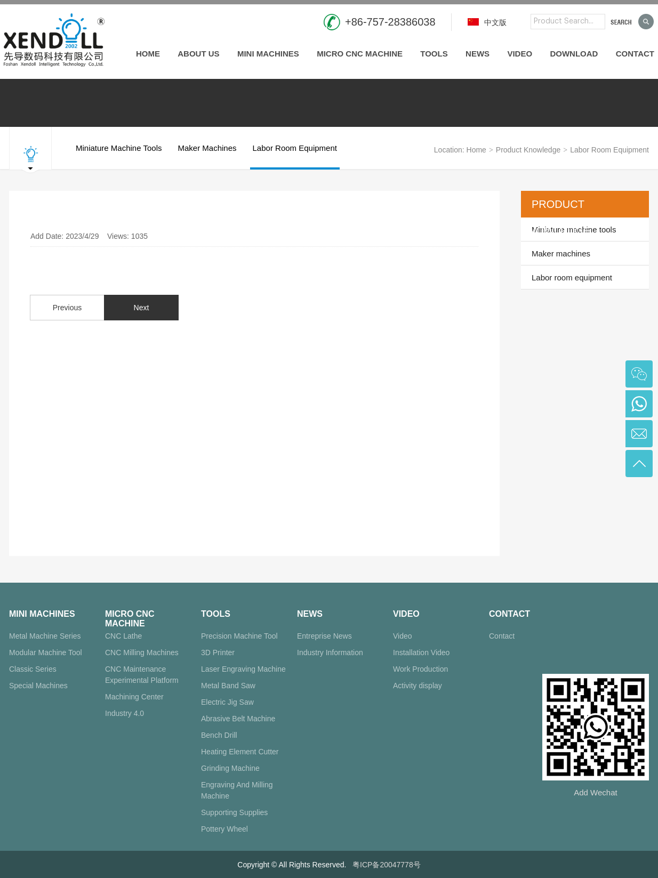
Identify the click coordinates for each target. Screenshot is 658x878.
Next (141, 307)
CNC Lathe (123, 636)
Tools (433, 53)
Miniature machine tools (118, 156)
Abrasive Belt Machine (238, 718)
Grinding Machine (230, 768)
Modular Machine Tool (45, 652)
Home (148, 53)
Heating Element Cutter (240, 751)
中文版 (487, 22)
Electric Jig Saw (227, 702)
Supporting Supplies (234, 812)
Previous (67, 307)
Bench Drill (219, 735)
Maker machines (207, 156)
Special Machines (38, 685)
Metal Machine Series (45, 636)
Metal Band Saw (228, 685)
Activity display (417, 685)
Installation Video (421, 652)
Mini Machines (268, 53)
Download (574, 53)
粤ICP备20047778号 (386, 864)
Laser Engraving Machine (243, 669)
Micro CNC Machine (360, 53)
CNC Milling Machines (142, 652)
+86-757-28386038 (390, 22)
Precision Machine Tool (239, 636)
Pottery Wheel (224, 829)
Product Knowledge (528, 150)
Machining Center (134, 696)
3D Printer (218, 652)
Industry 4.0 (124, 713)
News (478, 53)
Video (519, 53)
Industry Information (330, 652)
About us (198, 53)
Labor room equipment (295, 156)
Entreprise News (324, 636)
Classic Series (33, 669)
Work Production (420, 669)
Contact (635, 53)
